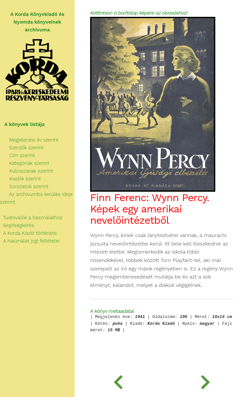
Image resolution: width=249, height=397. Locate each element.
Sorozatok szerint (24, 186)
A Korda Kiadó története (28, 233)
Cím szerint (17, 155)
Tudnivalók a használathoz (31, 218)
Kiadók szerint (20, 179)
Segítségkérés (17, 225)
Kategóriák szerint (24, 163)
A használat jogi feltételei (29, 241)
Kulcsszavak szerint (26, 171)
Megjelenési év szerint (29, 140)
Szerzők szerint (21, 148)
